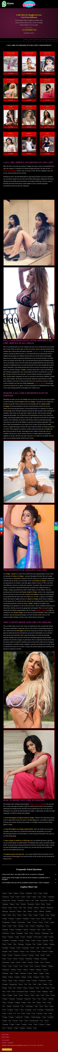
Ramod (21, 995)
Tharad (16, 1009)
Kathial (43, 955)
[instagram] (1, 526)
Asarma (27, 900)
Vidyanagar (5, 1024)
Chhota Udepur (21, 922)
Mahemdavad (6, 969)
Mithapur (24, 977)
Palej (10, 988)
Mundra (5, 980)
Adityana (16, 893)
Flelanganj (29, 937)
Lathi (21, 966)
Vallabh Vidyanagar (36, 1017)
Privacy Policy (33, 1045)
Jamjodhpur (5, 947)
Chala (47, 915)
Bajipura (12, 904)
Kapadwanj (17, 955)
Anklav (45, 896)
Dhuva (31, 933)
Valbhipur (27, 1017)
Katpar (4, 958)
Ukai (35, 1009)
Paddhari (45, 984)
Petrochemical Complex (22, 991)
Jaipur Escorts (26, 1045)
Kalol (39, 951)
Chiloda (35, 922)
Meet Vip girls (5, 1037)
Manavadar (23, 973)
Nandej (28, 980)
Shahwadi (51, 998)
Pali (14, 988)
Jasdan (18, 947)
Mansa (47, 973)
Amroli (23, 896)
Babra (37, 900)
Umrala (4, 1013)
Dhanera (12, 929)
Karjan (37, 955)
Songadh (9, 1006)
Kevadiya (22, 958)
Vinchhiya (24, 1024)
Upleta (28, 1013)
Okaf (30, 984)
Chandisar (18, 918)
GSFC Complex (38, 937)
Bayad (10, 907)
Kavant (10, 958)
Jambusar (52, 944)
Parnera (48, 988)
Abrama (5, 893)
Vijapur (18, 1024)
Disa (52, 933)
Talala (41, 1006)
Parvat (53, 988)
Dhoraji (13, 933)
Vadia (45, 1013)
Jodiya (43, 947)
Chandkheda (26, 918)
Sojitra (49, 1002)
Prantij (39, 991)
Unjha (23, 1013)
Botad (30, 915)
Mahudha (13, 969)
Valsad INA (50, 1017)
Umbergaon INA (49, 1009)
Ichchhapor (28, 944)
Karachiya (24, 955)
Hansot (10, 944)
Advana (22, 893)
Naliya (15, 980)
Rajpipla (10, 995)
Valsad (44, 1017)
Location (43, 39)
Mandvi (36, 973)
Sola (4, 1006)
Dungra (17, 937)
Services (37, 39)
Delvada (33, 926)
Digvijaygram (45, 933)
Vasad (26, 1020)
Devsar (47, 926)
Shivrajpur (10, 1002)
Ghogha (28, 940)
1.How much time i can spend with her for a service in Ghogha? (23, 874)
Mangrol (42, 973)
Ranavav (27, 995)
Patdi (9, 991)
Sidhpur (24, 1002)
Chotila (46, 922)
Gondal (39, 940)
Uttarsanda (39, 1013)
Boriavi (19, 915)
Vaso (42, 1020)
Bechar (15, 907)
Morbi (43, 977)
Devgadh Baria (40, 926)
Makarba (32, 969)
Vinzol (30, 1024)
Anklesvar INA (6, 900)
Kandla (51, 951)
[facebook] (1, 519)
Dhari (39, 929)
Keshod (15, 958)
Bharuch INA (50, 907)
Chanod (33, 918)
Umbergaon (41, 1009)
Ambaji (46, 893)
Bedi (21, 907)
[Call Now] (56, 524)
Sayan (34, 998)
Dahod (9, 926)
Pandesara (31, 988)
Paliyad (25, 988)
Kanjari (4, 955)
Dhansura (26, 929)
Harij (15, 944)
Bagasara (52, 900)
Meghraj (5, 977)
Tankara (51, 1006)
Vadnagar (5, 1017)
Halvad (4, 944)
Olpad (39, 984)
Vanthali (5, 1020)
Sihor (29, 1002)
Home (26, 39)
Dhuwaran (37, 933)
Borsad (25, 915)
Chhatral (14, 922)
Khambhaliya (29, 958)
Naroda (50, 980)
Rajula (15, 995)
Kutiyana (48, 962)
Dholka (49, 929)
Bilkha (35, 911)
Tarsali (4, 1009)
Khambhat (37, 958)
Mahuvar (26, 969)
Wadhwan (10, 1028)
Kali (28, 951)
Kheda (13, 962)
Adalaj (10, 893)
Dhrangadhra (20, 933)
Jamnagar (13, 947)
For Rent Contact (51, 39)
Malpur (17, 973)
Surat (22, 1006)
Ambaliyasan (6, 896)
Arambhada (21, 900)
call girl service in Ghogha (37, 804)
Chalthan (5, 918)
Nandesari (35, 980)
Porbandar (33, 991)
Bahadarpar (5, 904)
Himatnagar (21, 944)
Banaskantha (31, 904)
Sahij (43, 995)
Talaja (36, 1006)
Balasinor (24, 904)
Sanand (53, 995)
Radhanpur (45, 991)
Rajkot (4, 995)
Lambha (16, 966)
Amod (12, 896)
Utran (33, 1013)
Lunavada (37, 966)
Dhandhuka (5, 929)
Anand (28, 896)
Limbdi (26, 966)
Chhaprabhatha (6, 922)
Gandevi (52, 937)
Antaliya (14, 900)
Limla (31, 966)
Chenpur (44, 918)
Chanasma (11, 918)
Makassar (46, 969)
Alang (40, 893)
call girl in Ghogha (39, 383)
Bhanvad (37, 907)
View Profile (10, 73)
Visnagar (48, 1024)
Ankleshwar (51, 896)
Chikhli (29, 922)
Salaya (47, 995)
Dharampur (33, 929)
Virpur (35, 1024)
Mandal (30, 973)
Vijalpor (12, 1024)
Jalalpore (46, 944)
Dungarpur (11, 937)
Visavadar (41, 1024)
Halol (51, 940)
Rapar (38, 995)
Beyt (25, 907)
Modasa (30, 977)
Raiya (51, 991)
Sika (34, 1002)
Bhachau (30, 907)
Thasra (22, 1009)
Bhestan (19, 911)
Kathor (48, 955)
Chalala (53, 915)
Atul (33, 900)
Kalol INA (45, 951)
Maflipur (51, 966)
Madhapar (44, 966)
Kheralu (18, 962)
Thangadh (10, 1009)
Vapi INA (15, 1020)
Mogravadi (36, 977)
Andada (34, 896)
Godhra (33, 940)
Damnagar (21, 926)
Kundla (37, 962)
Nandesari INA (42, 980)
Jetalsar (32, 947)
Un (15, 1013)
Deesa (27, 926)
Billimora (42, 911)
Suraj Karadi (16, 1006)
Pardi (42, 988)
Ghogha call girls (38, 351)
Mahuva (20, 969)
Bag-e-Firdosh (44, 900)
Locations (10, 1042)
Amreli (18, 896)
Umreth (10, 1013)
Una (19, 1013)
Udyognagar (28, 1009)
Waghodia (22, 1028)
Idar (34, 944)
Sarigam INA (28, 998)
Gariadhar (21, 940)
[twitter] (1, 522)
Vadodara (12, 1017)
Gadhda (45, 937)
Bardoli (49, 904)
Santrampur (12, 998)
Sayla (39, 998)
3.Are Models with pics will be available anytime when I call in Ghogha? (25, 882)
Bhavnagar (5, 911)
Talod (46, 1006)
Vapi (10, 1020)
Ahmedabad (29, 893)
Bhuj (25, 911)
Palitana (19, 988)
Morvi (48, 977)
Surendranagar (29, 1006)
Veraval (47, 1020)
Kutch (42, 962)
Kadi (11, 951)
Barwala (5, 907)
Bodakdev (48, 911)
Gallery (31, 39)
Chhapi (49, 918)
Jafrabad (39, 944)
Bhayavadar (13, 911)
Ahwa (35, 893)
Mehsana (11, 977)
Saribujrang (19, 998)
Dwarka (23, 937)
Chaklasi (42, 915)
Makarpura (39, 969)
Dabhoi (52, 922)
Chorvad (41, 922)
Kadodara (16, 951)
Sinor (45, 1002)
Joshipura (49, 947)
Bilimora (30, 911)
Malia (11, 973)
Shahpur (45, 998)
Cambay (36, 915)
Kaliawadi (33, 951)
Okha (35, 984)
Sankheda (5, 998)
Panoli (37, 988)
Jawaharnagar (25, 947)
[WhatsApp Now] (56, 528)
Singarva (39, 1002)
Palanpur (5, 988)
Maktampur (5, 973)
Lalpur (10, 966)
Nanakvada (22, 980)
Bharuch (43, 907)
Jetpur (38, 947)
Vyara (4, 1028)
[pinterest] (1, 533)
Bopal (9, 915)
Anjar (39, 896)
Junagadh (5, 951)
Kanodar (11, 955)
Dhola (44, 929)
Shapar (4, 1002)
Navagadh (5, 984)
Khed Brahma (6, 962)
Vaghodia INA (19, 1017)
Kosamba (31, 962)
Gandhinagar (14, 940)
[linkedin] (1, 529)
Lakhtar (4, 966)
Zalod (35, 1028)
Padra (51, 984)
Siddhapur (17, 1002)
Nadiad (10, 980)
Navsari (21, 984)
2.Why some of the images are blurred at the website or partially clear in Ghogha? (26, 878)
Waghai (16, 1028)
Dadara (4, 926)
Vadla (50, 1013)
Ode (26, 984)
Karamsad (31, 955)
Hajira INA (45, 940)
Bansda (37, 904)
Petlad (13, 991)
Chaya (38, 918)
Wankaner (29, 1028)
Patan (4, 991)
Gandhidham (6, 940)
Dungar (4, 937)
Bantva (43, 904)
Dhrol (26, 933)
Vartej (21, 1020)
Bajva (18, 904)
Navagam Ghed (13, 984)
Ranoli (32, 995)
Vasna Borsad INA (34, 1020)
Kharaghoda (44, 958)
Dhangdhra (19, 929)
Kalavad (22, 951)
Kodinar (24, 962)
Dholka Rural (6, 933)
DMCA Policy (40, 1045)
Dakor (15, 926)
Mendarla (17, 977)
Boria (14, 915)
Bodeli (4, 915)
